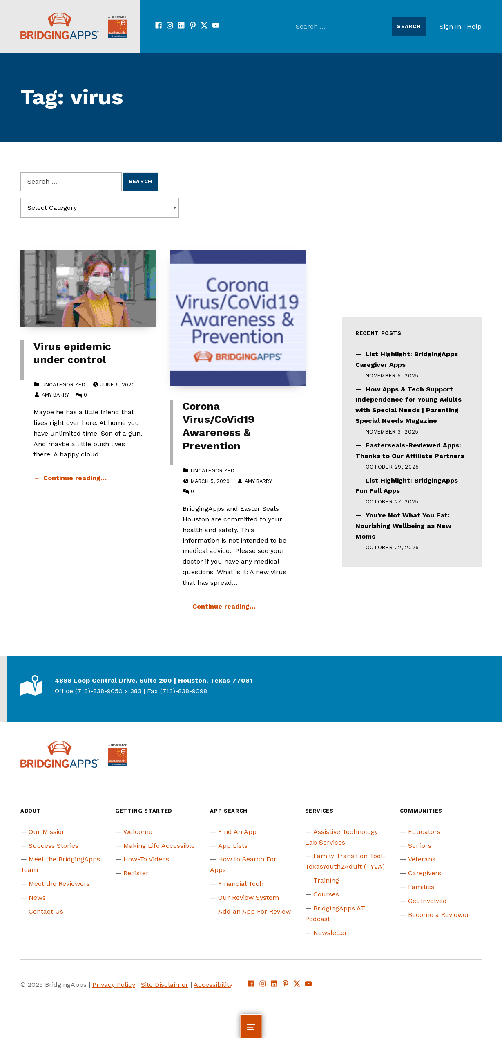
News (37, 897)
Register (136, 873)
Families (421, 887)
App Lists (233, 845)
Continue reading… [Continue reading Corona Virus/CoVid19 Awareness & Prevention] (224, 606)
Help (474, 26)
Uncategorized (63, 385)
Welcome (137, 832)
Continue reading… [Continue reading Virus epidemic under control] (75, 478)
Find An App (237, 832)
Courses (326, 894)
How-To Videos (146, 859)
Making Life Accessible (159, 845)
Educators (424, 832)
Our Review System (248, 897)
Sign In (450, 26)
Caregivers (424, 873)
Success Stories (53, 845)
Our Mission (47, 832)
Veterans (421, 859)
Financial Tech (240, 883)
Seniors (419, 845)
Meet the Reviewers (59, 883)
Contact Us (46, 911)
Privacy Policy (113, 985)
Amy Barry (55, 395)
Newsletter (330, 933)
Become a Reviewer (438, 915)
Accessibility (213, 985)
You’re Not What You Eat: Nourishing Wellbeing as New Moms (403, 525)
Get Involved (427, 901)
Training (326, 880)
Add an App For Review (254, 911)
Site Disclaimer (164, 985)
